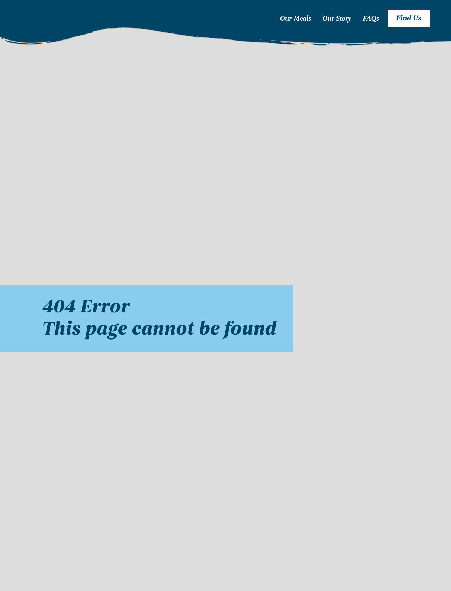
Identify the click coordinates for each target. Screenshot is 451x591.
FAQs (371, 18)
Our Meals (295, 18)
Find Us (408, 18)
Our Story (336, 18)
